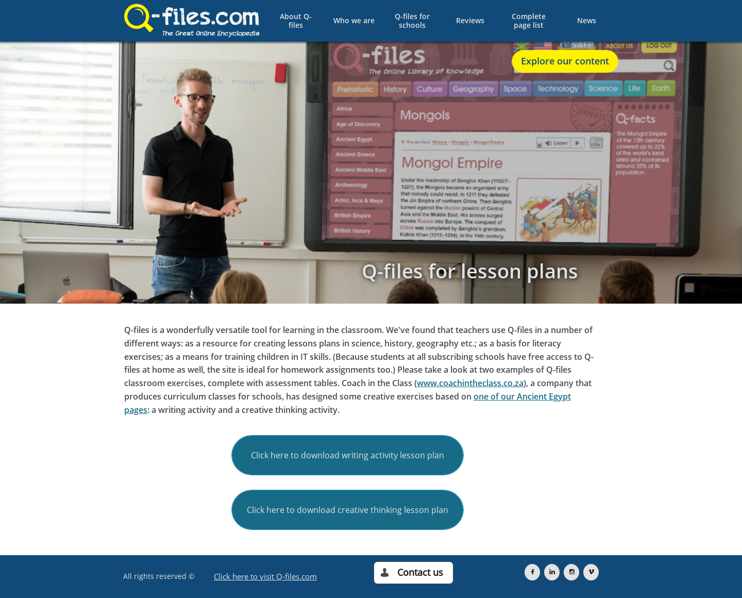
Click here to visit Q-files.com (265, 576)
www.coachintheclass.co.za (470, 383)
